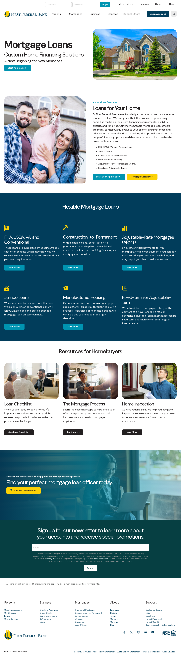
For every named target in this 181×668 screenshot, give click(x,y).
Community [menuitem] (115, 622)
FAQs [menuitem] (148, 613)
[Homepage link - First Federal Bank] (25, 638)
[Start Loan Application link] (112, 177)
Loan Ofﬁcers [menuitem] (81, 625)
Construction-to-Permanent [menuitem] (88, 613)
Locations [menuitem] (144, 4)
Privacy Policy (51, 559)
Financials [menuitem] (114, 610)
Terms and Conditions (102, 559)
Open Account (158, 13)
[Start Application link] (20, 68)
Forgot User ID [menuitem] (152, 622)
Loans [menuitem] (7, 616)
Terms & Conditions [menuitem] (151, 651)
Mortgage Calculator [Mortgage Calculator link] (147, 176)
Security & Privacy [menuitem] (82, 651)
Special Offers (131, 14)
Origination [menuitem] (80, 622)
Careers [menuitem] (114, 619)
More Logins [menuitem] (125, 4)
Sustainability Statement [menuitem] (128, 651)
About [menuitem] (158, 4)
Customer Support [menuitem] (154, 610)
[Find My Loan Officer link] (26, 490)
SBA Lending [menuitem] (45, 619)
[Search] (174, 14)
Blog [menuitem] (112, 625)
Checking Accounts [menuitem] (13, 610)
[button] (124, 636)
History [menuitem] (113, 613)
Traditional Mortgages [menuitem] (85, 610)
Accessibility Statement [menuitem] (104, 651)
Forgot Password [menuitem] (154, 619)
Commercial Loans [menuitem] (48, 616)
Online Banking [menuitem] (11, 619)
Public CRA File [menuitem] (168, 651)
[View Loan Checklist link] (21, 432)
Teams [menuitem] (113, 616)
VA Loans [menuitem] (79, 619)
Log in (105, 4)
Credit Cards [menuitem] (10, 613)
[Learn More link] (17, 268)
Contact (113, 14)
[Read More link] (76, 432)
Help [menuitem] (171, 4)
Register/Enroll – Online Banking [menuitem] (160, 625)
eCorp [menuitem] (42, 622)
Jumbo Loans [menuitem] (81, 616)
